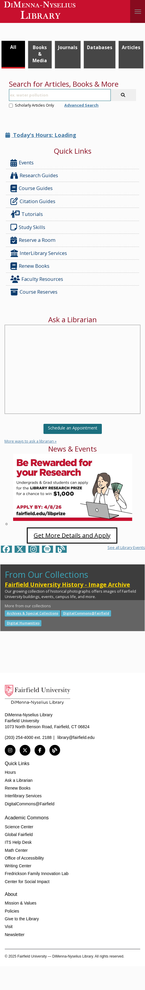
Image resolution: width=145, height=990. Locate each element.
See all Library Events (126, 547)
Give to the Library (22, 918)
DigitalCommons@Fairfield (86, 613)
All (13, 47)
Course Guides (31, 188)
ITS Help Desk (18, 842)
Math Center (16, 850)
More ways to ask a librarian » (30, 441)
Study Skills (29, 227)
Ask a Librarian (18, 780)
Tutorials (27, 214)
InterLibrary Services (39, 253)
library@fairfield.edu (76, 737)
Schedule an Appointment (72, 428)
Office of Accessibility (24, 858)
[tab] (13, 55)
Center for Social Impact (27, 881)
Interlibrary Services (23, 795)
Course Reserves (33, 292)
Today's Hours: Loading (40, 134)
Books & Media (39, 54)
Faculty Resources (36, 279)
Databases (99, 47)
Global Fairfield (19, 834)
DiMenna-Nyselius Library (40, 11)
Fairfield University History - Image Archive (67, 584)
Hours (10, 772)
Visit (9, 926)
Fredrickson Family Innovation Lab (36, 873)
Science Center (19, 826)
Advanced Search (81, 105)
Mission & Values (20, 903)
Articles (131, 47)
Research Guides (34, 176)
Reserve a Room (32, 240)
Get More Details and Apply (72, 535)
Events (22, 163)
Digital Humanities (23, 623)
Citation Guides (32, 201)
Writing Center (18, 865)
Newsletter (14, 934)
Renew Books (29, 266)
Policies (12, 911)
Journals (67, 47)
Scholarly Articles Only (31, 105)
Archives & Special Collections (32, 613)
